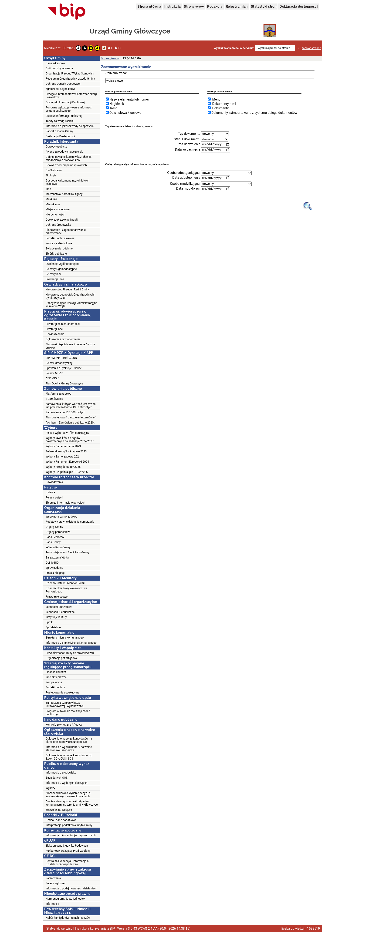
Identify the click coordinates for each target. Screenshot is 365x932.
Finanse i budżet (56, 672)
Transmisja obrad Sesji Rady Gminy (67, 552)
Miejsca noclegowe (58, 209)
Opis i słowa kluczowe (125, 112)
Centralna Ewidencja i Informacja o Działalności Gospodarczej (67, 862)
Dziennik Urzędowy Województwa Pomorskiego (66, 590)
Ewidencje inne (55, 279)
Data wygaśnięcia (187, 150)
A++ (118, 48)
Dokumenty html (224, 104)
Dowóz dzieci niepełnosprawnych (66, 165)
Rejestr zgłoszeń (56, 883)
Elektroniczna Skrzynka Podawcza (67, 845)
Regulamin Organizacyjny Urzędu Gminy (70, 78)
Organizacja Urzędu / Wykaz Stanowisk (70, 73)
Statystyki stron (263, 6)
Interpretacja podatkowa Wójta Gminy (69, 825)
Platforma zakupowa (58, 393)
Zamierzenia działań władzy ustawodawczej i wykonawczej (65, 704)
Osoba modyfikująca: (185, 184)
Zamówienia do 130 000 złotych (65, 412)
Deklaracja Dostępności (60, 136)
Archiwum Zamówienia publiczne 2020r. (70, 422)
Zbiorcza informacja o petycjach (65, 502)
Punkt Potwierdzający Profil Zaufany (68, 850)
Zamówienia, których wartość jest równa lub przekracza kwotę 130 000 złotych (70, 405)
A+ (110, 48)
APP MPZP (52, 378)
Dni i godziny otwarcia (59, 68)
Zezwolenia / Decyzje (59, 809)
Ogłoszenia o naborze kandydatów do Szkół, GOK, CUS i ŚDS (69, 757)
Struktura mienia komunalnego (65, 637)
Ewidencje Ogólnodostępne (62, 264)
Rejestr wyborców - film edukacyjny (67, 432)
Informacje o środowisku (61, 772)
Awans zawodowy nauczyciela (64, 151)
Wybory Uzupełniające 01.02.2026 (67, 472)
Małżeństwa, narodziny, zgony (64, 194)
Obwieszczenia (55, 334)
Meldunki (51, 199)
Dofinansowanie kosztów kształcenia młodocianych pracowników (68, 158)
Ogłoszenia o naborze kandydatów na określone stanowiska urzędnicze (69, 740)
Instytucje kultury (56, 617)
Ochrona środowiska (58, 224)
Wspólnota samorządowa (61, 516)
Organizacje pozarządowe (62, 658)
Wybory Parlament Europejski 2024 (67, 461)
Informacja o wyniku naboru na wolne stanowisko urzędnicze (69, 748)
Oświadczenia (54, 482)
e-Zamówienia (54, 398)
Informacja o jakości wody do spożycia (70, 126)
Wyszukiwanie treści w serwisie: (234, 48)
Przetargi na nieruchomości (63, 324)
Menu (216, 99)
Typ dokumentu (189, 133)
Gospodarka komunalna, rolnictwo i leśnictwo (67, 182)
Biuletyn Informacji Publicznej (64, 116)
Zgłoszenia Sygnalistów (60, 89)
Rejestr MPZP (54, 373)
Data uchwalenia (188, 144)
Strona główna (149, 6)
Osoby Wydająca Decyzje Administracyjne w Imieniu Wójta (71, 304)
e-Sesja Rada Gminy (58, 547)
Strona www (194, 6)
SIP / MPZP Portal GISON (61, 358)
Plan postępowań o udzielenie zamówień (71, 417)
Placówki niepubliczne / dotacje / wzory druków (70, 346)
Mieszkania (53, 204)
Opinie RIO (52, 562)
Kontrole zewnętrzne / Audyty (64, 724)
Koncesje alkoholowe (59, 243)
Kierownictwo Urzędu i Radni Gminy (68, 289)
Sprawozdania (54, 567)
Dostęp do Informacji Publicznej (65, 102)
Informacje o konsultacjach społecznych (70, 835)
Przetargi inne (54, 329)
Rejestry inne (53, 274)
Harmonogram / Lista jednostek (65, 898)
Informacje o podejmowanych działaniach (71, 888)
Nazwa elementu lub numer (129, 99)
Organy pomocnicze (58, 532)
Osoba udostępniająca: (183, 173)
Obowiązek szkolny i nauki (62, 219)
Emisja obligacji (55, 573)
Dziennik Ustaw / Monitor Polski (65, 583)
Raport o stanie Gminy (59, 131)
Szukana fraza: (116, 73)
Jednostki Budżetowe (59, 607)
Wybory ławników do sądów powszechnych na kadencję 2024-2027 (70, 439)
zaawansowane (311, 48)
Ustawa (50, 492)
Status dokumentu (187, 139)
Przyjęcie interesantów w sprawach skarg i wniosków (71, 95)
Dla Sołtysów (54, 170)
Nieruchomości (55, 214)
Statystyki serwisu (59, 928)
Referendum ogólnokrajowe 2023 (66, 451)
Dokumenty (220, 108)
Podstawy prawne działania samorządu (70, 521)
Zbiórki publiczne (56, 253)
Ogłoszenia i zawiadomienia (63, 339)
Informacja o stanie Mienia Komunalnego (71, 642)
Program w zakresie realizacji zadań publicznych (68, 713)
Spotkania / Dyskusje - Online (64, 368)
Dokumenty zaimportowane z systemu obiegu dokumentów (254, 112)
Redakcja (214, 6)
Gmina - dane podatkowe (61, 820)
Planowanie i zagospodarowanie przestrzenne (66, 231)
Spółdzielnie (53, 627)
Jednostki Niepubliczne (60, 612)
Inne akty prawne (56, 677)
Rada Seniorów (55, 537)
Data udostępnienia (186, 178)
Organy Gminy (54, 526)
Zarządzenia (53, 878)
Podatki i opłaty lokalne (60, 238)
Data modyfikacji (188, 189)
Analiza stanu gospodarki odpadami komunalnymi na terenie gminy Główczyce (72, 803)
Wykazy (50, 788)
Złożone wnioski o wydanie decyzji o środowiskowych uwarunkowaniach (68, 794)
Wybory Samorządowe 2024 (63, 456)
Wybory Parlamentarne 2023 (63, 446)
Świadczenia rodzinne (59, 248)
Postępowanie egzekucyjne (62, 692)
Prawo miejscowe (57, 596)
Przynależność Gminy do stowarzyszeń (70, 653)
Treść (113, 108)
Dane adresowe (55, 63)
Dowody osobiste (56, 146)
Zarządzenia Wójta (57, 557)
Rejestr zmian (237, 6)
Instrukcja (172, 6)
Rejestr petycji (54, 497)
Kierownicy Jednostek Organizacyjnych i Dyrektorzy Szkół (70, 296)
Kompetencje (54, 682)
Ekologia (51, 175)
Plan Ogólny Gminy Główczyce (64, 383)
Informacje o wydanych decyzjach (67, 782)
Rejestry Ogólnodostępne (61, 269)
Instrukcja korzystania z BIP (95, 928)
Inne (48, 189)
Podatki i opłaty (55, 687)
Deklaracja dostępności (299, 6)
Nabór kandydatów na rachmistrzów (68, 917)
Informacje (52, 903)
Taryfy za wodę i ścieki (60, 121)
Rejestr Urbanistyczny (59, 363)
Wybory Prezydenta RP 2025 (63, 466)
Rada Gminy (53, 542)
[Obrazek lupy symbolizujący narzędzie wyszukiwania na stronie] (308, 206)
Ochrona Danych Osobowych (63, 83)
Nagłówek (116, 104)
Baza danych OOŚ (57, 777)
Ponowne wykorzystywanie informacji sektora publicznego (69, 109)
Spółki (49, 622)
